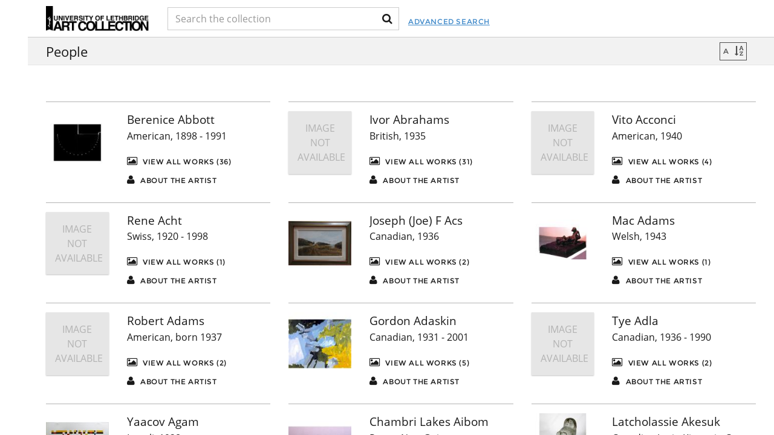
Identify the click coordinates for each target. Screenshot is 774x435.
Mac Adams (643, 220)
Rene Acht (154, 220)
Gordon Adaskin (413, 321)
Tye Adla (635, 321)
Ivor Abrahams (409, 119)
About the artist (172, 180)
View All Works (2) (419, 261)
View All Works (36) (179, 161)
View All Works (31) (421, 161)
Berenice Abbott (171, 119)
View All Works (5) (419, 362)
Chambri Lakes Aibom (429, 422)
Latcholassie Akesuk (666, 422)
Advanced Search (460, 21)
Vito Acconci (644, 119)
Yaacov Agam (163, 422)
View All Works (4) (662, 161)
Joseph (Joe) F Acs (416, 220)
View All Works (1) (176, 261)
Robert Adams (165, 321)
